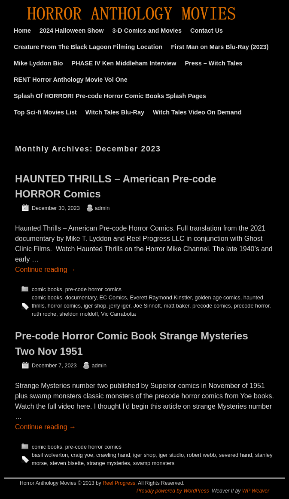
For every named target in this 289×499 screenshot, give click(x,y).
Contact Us (206, 30)
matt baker (176, 305)
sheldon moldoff (78, 314)
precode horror (251, 305)
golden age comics (217, 297)
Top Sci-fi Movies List (45, 112)
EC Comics (113, 297)
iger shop (95, 305)
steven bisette (67, 463)
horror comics (64, 305)
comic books (47, 289)
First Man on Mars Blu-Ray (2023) (219, 46)
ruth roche (44, 314)
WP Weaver (255, 491)
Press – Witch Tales (214, 63)
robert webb (201, 455)
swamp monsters (153, 463)
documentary (81, 297)
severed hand (235, 455)
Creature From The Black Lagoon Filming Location (88, 46)
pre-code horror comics (93, 289)
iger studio (171, 455)
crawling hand (113, 455)
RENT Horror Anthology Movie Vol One (71, 79)
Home (22, 30)
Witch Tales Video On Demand (197, 112)
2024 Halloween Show (72, 30)
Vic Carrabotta (118, 314)
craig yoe (82, 455)
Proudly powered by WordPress (173, 491)
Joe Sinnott (147, 305)
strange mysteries (108, 463)
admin (102, 208)
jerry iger (120, 305)
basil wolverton (50, 455)
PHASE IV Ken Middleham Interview (124, 63)
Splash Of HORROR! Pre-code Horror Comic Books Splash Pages (110, 95)
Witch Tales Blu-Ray (114, 112)
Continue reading (45, 269)
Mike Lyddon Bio (38, 63)
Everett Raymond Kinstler (161, 297)
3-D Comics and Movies (147, 30)
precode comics (211, 305)
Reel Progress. (120, 483)
